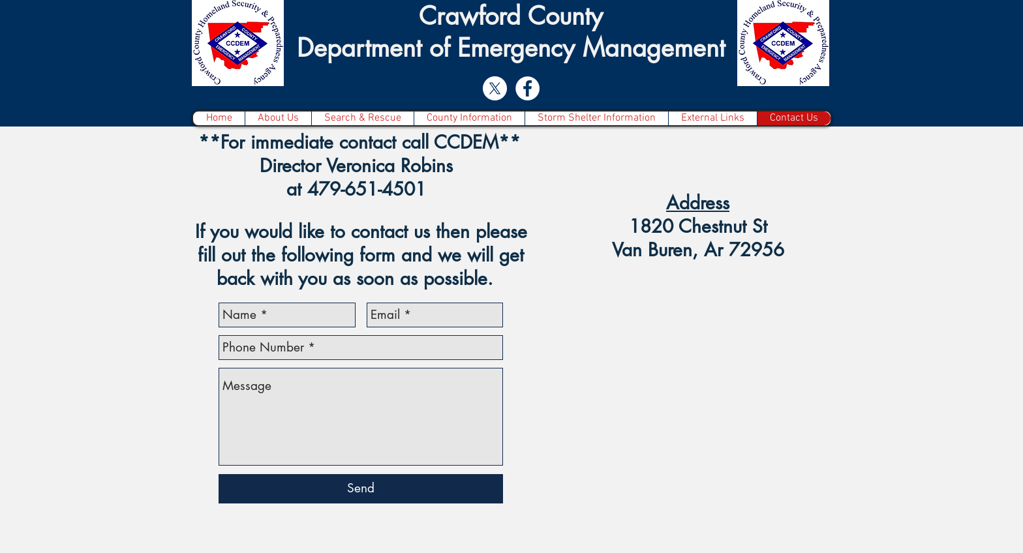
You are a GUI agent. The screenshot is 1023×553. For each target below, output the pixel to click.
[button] (362, 118)
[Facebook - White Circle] (527, 88)
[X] (495, 88)
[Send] (361, 488)
